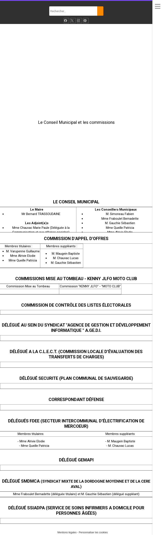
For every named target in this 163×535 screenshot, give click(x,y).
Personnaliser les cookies (93, 532)
